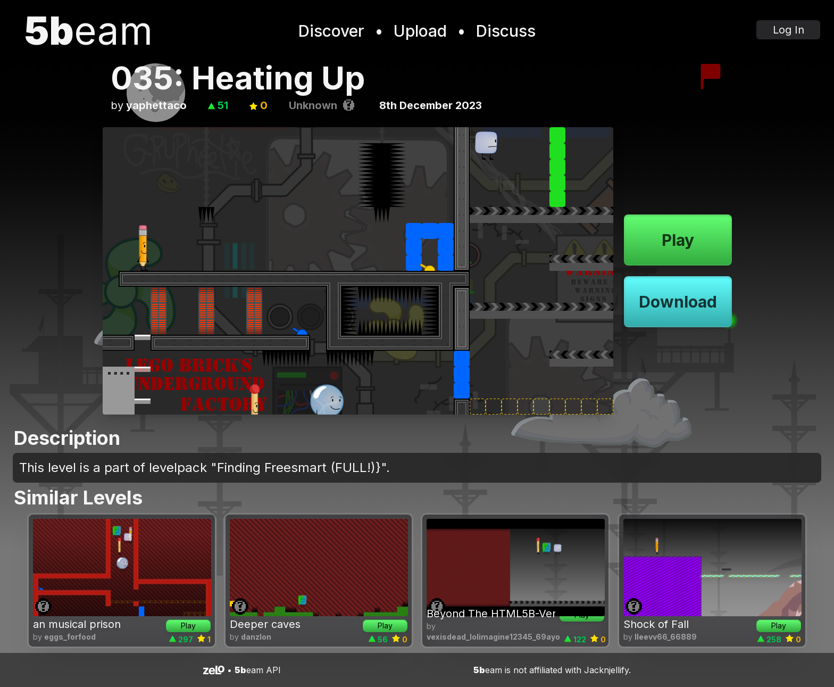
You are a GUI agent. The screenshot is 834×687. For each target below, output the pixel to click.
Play (678, 240)
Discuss (506, 30)
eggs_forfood (70, 636)
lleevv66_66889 (666, 636)
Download (678, 301)
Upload (420, 30)
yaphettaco (156, 105)
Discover (331, 30)
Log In (788, 29)
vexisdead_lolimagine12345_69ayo (493, 636)
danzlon (256, 636)
